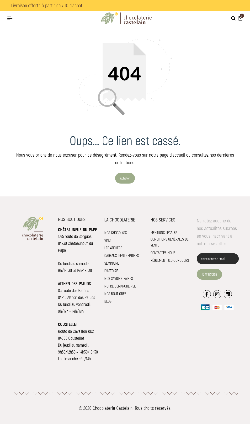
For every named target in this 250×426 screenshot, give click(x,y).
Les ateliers (113, 250)
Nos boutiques (115, 295)
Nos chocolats (115, 234)
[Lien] (207, 296)
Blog (108, 303)
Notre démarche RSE (120, 288)
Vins (107, 242)
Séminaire (111, 265)
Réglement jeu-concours (169, 262)
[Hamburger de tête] (9, 18)
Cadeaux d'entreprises (121, 257)
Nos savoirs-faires (118, 280)
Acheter (125, 180)
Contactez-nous (162, 255)
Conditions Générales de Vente (169, 244)
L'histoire (111, 273)
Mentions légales (163, 234)
